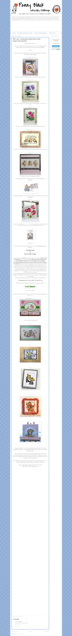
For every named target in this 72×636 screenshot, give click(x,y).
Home (14, 33)
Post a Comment (17, 626)
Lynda (30, 395)
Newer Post (14, 631)
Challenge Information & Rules (25, 33)
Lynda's (26, 107)
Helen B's (26, 57)
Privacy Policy (52, 33)
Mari (34, 153)
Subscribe (56, 46)
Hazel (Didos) (17, 621)
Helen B (30, 324)
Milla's (26, 130)
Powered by (55, 49)
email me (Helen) (27, 224)
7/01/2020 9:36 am (18, 624)
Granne (34, 130)
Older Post (46, 631)
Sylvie (30, 421)
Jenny (30, 367)
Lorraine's (26, 80)
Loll (31, 199)
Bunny (31, 295)
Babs (35, 57)
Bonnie (35, 80)
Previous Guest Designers (40, 33)
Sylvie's (26, 153)
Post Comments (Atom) (20, 633)
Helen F (30, 345)
